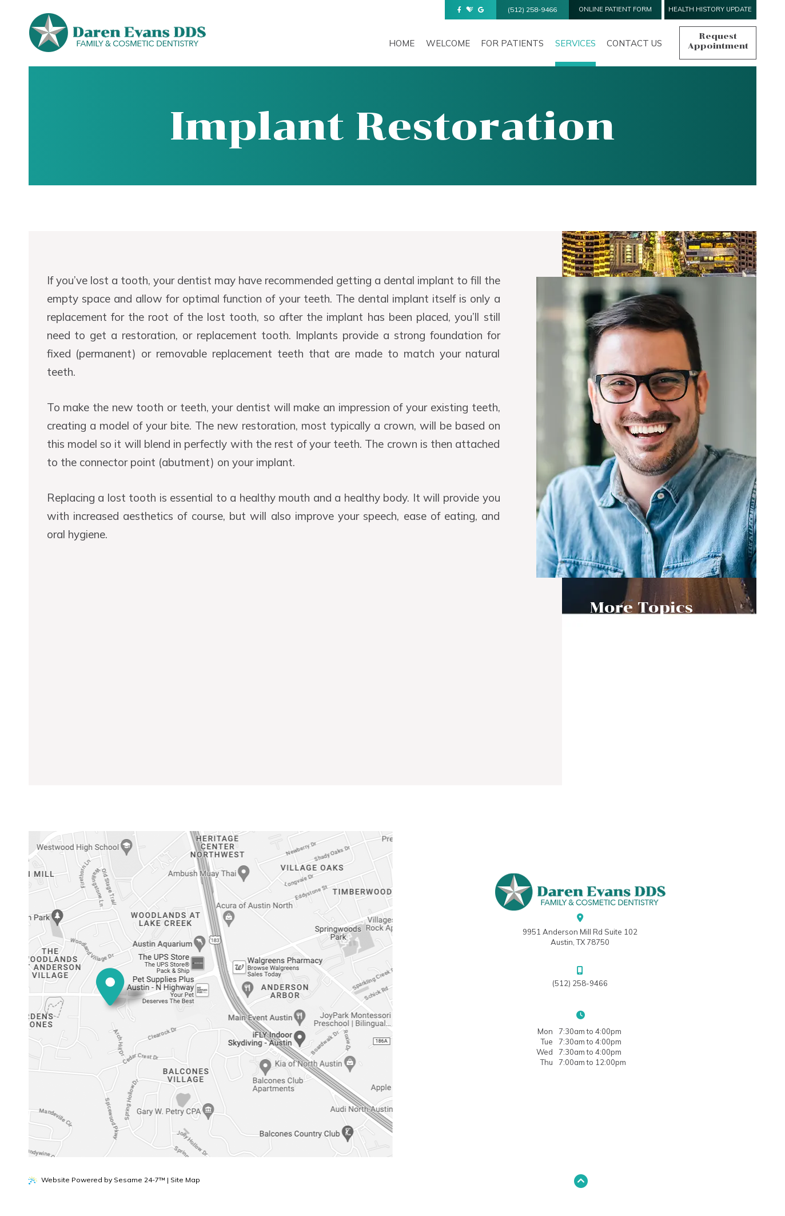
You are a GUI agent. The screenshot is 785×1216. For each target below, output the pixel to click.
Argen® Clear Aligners (647, 684)
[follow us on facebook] (459, 9)
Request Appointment (718, 41)
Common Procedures (640, 654)
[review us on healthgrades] (469, 9)
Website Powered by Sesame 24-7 (96, 1180)
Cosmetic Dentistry (638, 664)
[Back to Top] (581, 1181)
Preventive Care (630, 643)
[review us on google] (481, 9)
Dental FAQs (620, 633)
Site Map (185, 1179)
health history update (710, 9)
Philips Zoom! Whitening (648, 674)
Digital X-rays (624, 715)
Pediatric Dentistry (639, 705)
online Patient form (615, 9)
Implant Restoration (642, 695)
